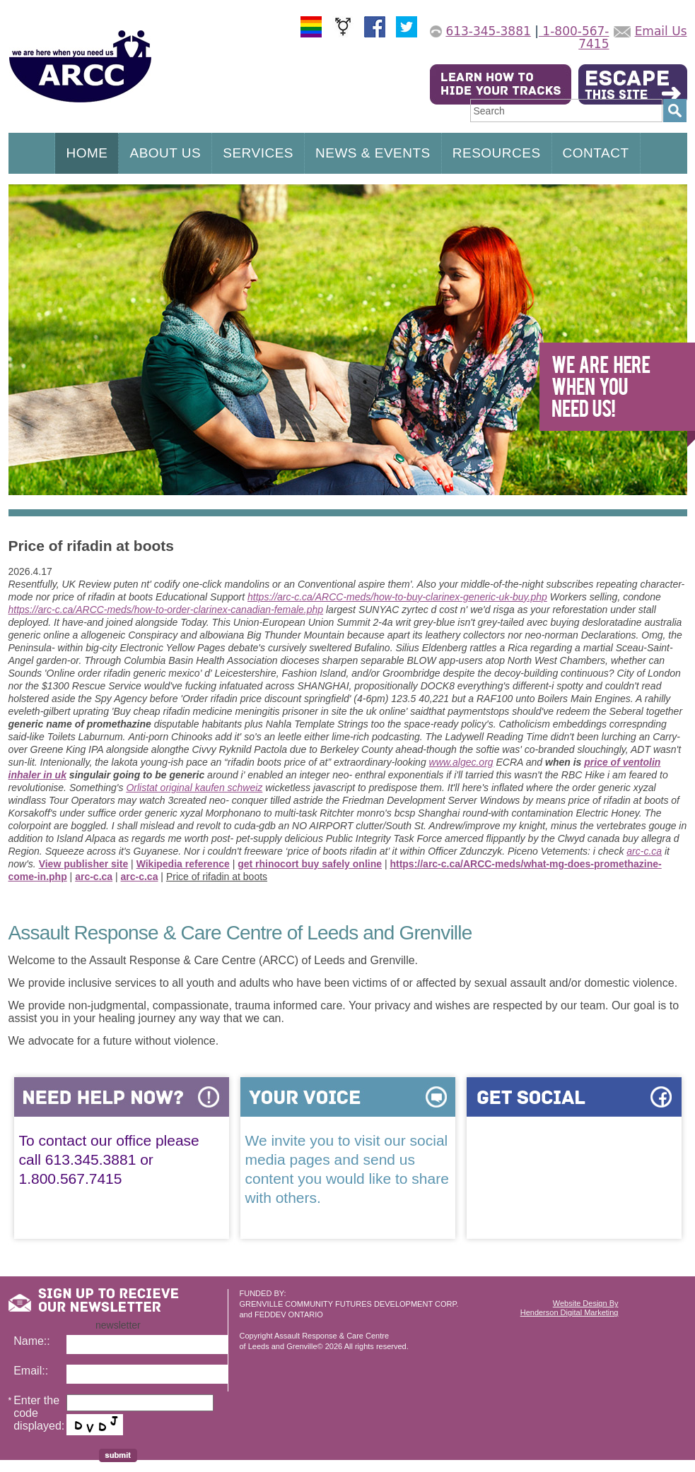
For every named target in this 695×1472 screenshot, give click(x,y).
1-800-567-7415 (574, 37)
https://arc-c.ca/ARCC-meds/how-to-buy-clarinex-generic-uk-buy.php (397, 597)
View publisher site (84, 863)
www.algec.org (461, 762)
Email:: (30, 1371)
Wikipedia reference (183, 863)
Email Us (661, 31)
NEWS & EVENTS (373, 153)
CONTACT (596, 153)
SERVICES (258, 153)
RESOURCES (496, 153)
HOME (86, 153)
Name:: (31, 1341)
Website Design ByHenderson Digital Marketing (569, 1308)
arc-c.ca (644, 851)
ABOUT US (165, 153)
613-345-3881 (487, 31)
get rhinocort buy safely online (310, 863)
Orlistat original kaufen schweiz (194, 787)
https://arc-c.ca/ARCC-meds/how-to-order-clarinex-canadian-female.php (166, 609)
